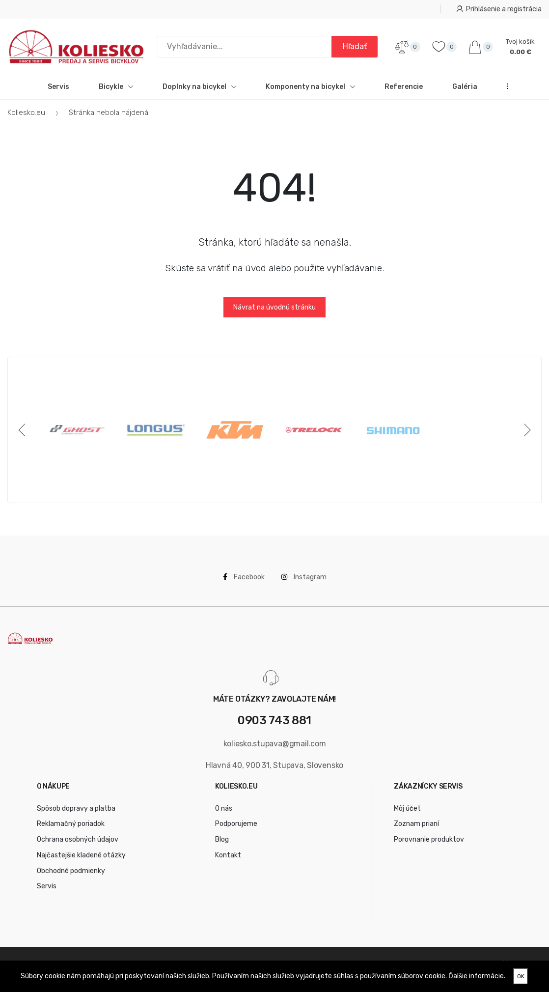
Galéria (464, 87)
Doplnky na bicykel (199, 87)
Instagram (304, 577)
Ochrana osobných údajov (77, 839)
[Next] (525, 430)
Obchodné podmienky (71, 871)
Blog (222, 839)
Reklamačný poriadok (71, 824)
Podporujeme (236, 824)
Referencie (403, 87)
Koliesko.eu (26, 112)
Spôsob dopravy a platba (76, 808)
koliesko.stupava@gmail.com (274, 743)
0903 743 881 (274, 720)
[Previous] (23, 430)
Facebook (244, 577)
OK (520, 976)
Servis (58, 87)
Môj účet (407, 808)
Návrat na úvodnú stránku (274, 307)
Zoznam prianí (416, 824)
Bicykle (116, 87)
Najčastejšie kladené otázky (81, 855)
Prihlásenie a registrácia (499, 9)
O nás (223, 808)
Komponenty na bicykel (310, 87)
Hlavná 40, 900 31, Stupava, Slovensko (274, 765)
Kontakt (228, 855)
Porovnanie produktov (429, 839)
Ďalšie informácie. (476, 976)
